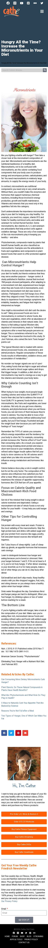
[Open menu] (42, 11)
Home (7, 936)
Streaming (38, 936)
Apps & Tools (16, 939)
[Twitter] (42, 3)
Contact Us (24, 942)
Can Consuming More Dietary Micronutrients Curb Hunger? (23, 681)
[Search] (45, 70)
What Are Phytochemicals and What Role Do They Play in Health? (23, 697)
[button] (4, 733)
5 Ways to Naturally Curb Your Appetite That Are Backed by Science (22, 704)
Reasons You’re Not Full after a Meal (17, 710)
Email (4, 908)
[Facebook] (8, 3)
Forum (15, 936)
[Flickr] (35, 3)
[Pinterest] (28, 3)
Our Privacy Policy (9, 901)
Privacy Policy (31, 939)
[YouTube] (22, 3)
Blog (29, 936)
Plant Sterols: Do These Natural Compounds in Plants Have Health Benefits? (21, 689)
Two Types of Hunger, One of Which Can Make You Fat (23, 717)
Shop (22, 936)
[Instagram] (15, 3)
